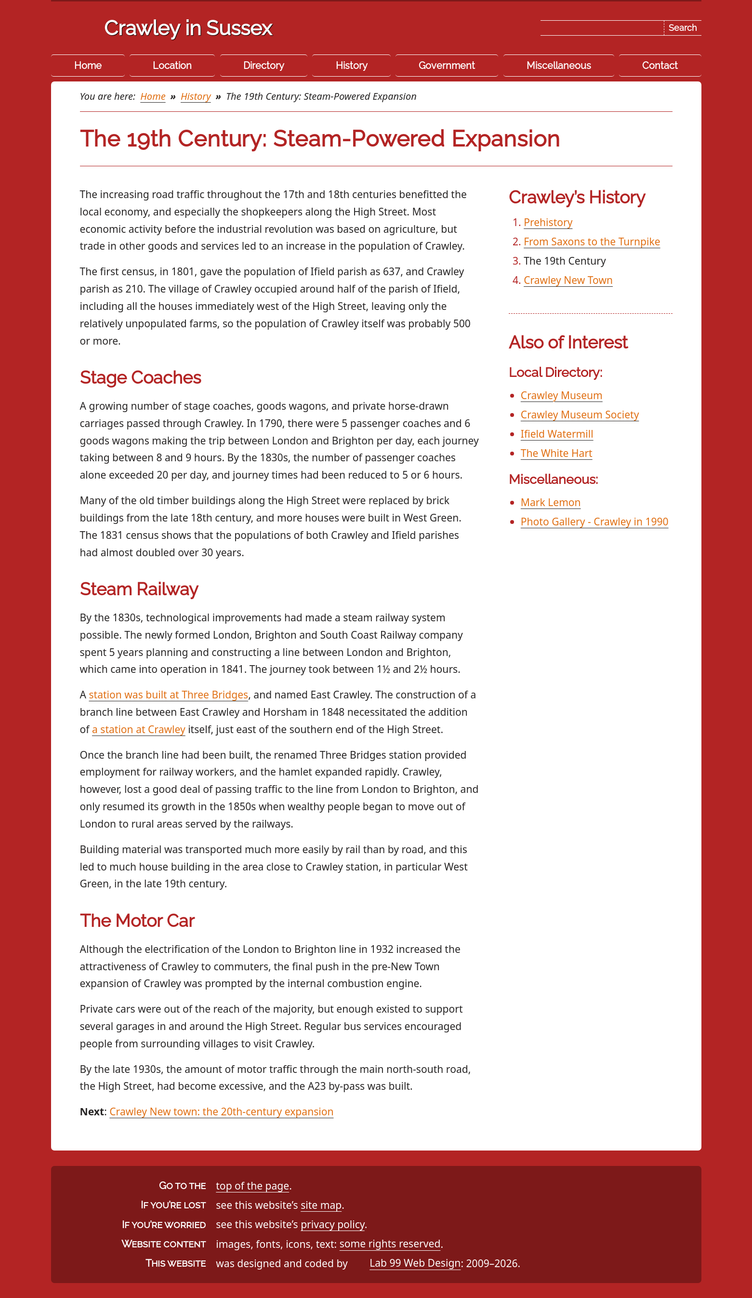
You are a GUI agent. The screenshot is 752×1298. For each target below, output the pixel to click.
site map (321, 1205)
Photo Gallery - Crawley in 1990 (595, 521)
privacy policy (333, 1224)
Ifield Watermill (557, 434)
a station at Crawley (138, 729)
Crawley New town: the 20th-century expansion (221, 1111)
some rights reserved (390, 1244)
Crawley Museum (562, 395)
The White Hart (557, 453)
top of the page (252, 1185)
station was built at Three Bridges (168, 694)
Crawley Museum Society (580, 414)
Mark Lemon (551, 502)
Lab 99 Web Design (415, 1263)
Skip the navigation (398, 17)
